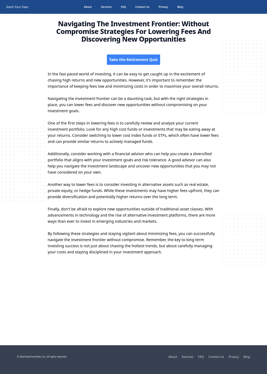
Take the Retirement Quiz (133, 59)
